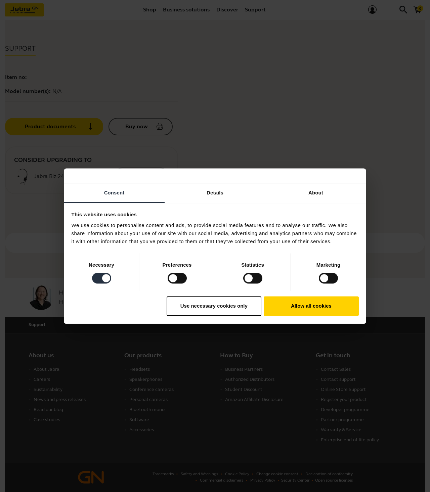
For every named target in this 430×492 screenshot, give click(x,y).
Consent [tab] (114, 192)
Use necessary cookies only (214, 306)
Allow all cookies (311, 306)
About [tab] (315, 192)
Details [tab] (215, 192)
